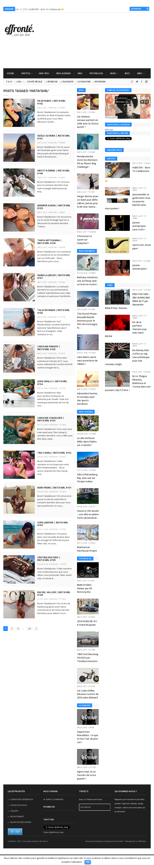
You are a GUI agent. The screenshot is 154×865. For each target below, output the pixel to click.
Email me (146, 81)
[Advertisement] (90, 58)
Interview (100, 81)
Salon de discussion (20, 822)
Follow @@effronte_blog (53, 832)
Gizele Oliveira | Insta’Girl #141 (53, 137)
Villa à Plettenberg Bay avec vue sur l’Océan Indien (87, 478)
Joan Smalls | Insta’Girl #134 (52, 383)
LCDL (19, 81)
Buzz (127, 73)
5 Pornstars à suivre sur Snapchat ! (84, 240)
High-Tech (44, 73)
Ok (87, 861)
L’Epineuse (51, 81)
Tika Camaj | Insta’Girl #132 (54, 452)
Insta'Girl (53, 108)
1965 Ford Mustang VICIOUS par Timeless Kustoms (87, 658)
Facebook (141, 81)
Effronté (109, 129)
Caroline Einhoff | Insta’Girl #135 (48, 348)
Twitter (136, 81)
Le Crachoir (83, 81)
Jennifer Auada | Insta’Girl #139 (54, 207)
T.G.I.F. (9, 81)
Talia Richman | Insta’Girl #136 (53, 311)
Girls (139, 73)
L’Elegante (67, 81)
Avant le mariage (53, 799)
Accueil (10, 73)
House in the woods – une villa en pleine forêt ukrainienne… (88, 514)
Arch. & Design (63, 73)
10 (29, 628)
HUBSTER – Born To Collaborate (46, 9)
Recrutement (17, 816)
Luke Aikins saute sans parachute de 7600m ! (87, 360)
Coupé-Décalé (34, 81)
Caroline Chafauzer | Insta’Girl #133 (50, 419)
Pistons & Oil (96, 73)
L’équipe (14, 811)
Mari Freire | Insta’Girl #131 (54, 487)
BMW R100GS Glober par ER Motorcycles (84, 588)
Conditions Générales (21, 799)
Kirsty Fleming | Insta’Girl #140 (53, 172)
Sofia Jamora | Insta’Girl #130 (52, 524)
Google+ (132, 81)
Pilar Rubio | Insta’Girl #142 (51, 102)
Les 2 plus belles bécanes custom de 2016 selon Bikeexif (87, 694)
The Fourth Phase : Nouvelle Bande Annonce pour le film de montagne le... (87, 320)
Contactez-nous (18, 805)
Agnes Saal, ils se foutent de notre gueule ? (86, 775)
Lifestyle (25, 73)
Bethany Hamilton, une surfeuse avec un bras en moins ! (87, 281)
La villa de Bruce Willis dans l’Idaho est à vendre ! (87, 441)
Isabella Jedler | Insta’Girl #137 (53, 277)
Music (112, 73)
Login (15, 831)
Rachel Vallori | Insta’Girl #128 (54, 594)
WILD (80, 73)
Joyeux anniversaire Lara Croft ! (139, 226)
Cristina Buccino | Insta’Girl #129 (48, 559)
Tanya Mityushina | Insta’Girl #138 (49, 242)
